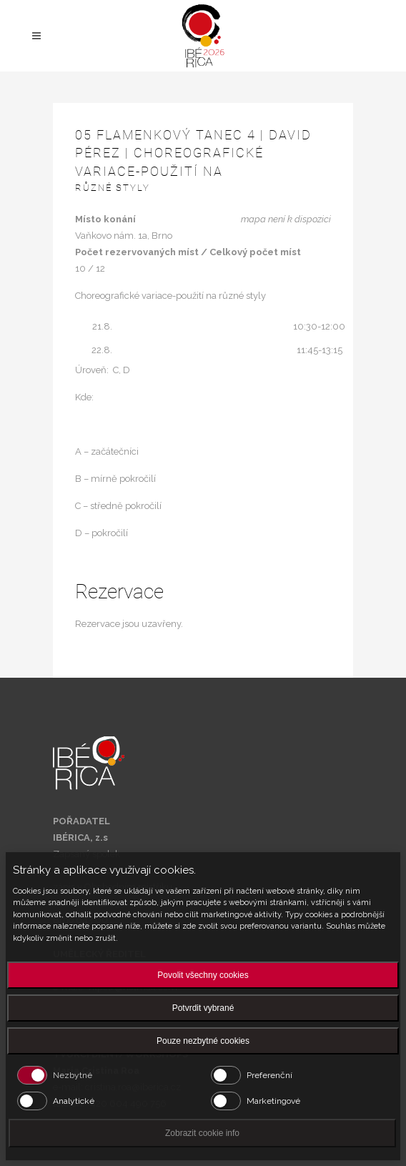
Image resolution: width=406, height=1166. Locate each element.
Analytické (73, 1101)
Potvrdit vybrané (203, 1008)
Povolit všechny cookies (202, 975)
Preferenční (269, 1075)
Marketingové (273, 1101)
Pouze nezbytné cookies (203, 1041)
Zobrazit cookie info (202, 1133)
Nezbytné (72, 1075)
